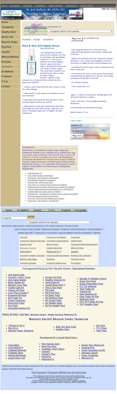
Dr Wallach (7, 71)
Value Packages (94, 229)
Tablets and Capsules (51, 229)
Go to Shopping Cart (91, 38)
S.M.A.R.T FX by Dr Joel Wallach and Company (46, 198)
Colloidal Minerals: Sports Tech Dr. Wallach (44, 191)
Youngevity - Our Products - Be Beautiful (43, 178)
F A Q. (5, 81)
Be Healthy (26, 39)
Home (4, 6)
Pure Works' (52, 233)
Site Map (75, 226)
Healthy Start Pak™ (26, 233)
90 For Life (7, 37)
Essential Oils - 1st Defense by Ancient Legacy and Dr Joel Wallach (53, 194)
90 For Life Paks (28, 259)
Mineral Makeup (10, 57)
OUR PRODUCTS (35, 173)
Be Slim (37, 39)
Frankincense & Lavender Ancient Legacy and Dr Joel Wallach (51, 187)
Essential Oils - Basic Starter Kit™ (41, 182)
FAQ (46, 226)
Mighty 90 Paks (55, 6)
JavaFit (5, 52)
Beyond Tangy (87, 6)
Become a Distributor (83, 233)
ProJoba (6, 62)
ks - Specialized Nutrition (58, 268)
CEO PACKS (7, 67)
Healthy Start (9, 32)
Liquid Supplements (78, 229)
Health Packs (30, 226)
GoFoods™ (26, 251)
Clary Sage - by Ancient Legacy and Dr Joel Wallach (47, 185)
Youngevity (14, 6)
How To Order (34, 229)
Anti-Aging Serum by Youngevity (40, 175)
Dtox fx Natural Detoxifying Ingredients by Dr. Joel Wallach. (51, 189)
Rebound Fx (71, 6)
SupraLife (27, 6)
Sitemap (97, 233)
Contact (6, 86)
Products (6, 76)
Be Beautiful (48, 39)
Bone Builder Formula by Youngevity (42, 180)
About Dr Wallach (66, 233)
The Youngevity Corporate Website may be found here (58, 372)
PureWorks (40, 6)
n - (59, 337)
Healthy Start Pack (18, 226)
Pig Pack (6, 47)
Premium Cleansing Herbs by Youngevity (43, 196)
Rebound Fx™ (54, 251)
